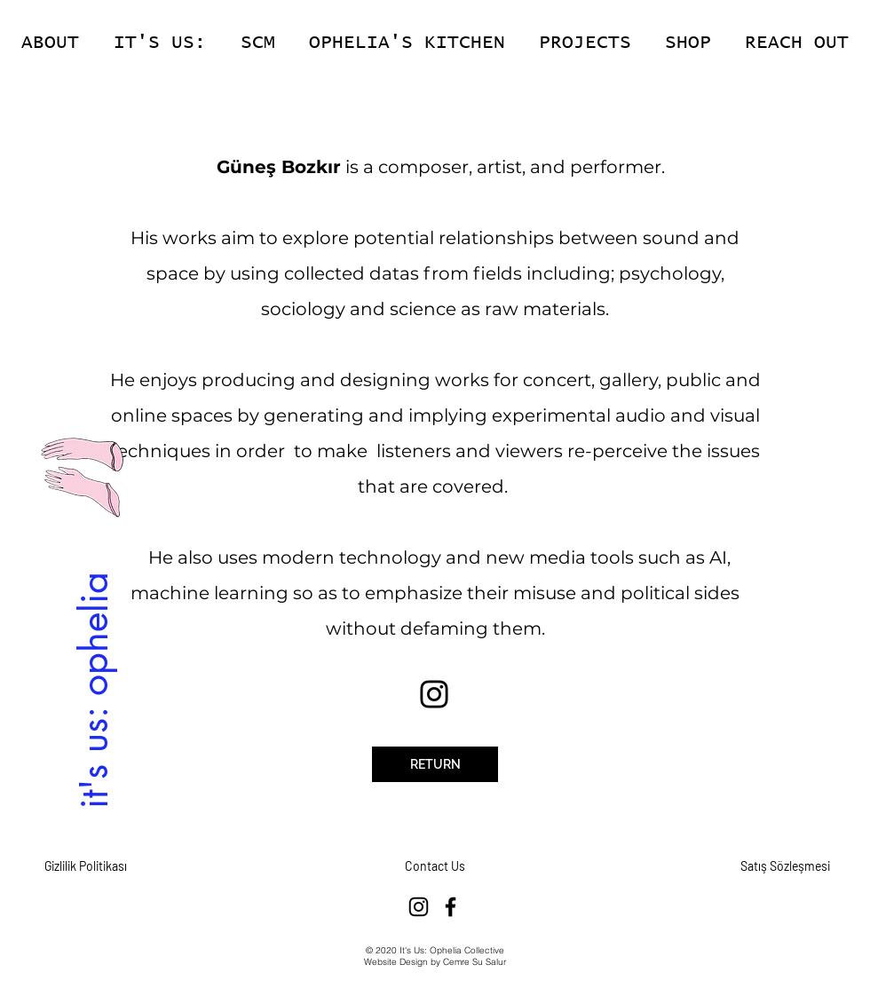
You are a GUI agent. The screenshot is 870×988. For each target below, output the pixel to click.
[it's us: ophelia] (93, 689)
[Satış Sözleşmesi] (785, 866)
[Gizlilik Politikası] (85, 866)
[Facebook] (450, 907)
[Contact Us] (435, 866)
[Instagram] (434, 694)
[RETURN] (435, 764)
